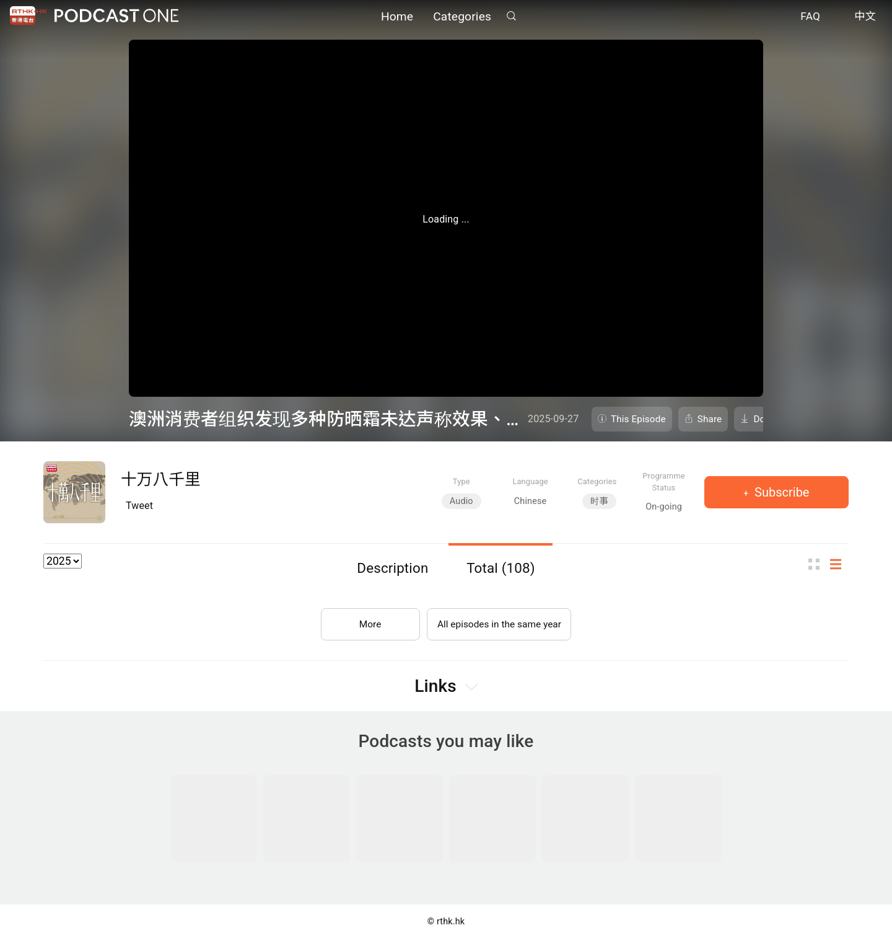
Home (397, 17)
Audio (461, 501)
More (367, 621)
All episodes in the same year (499, 621)
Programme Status (663, 481)
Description (392, 568)
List (839, 564)
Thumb (817, 564)
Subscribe (780, 492)
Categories (462, 17)
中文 (865, 17)
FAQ (810, 17)
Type (461, 481)
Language (530, 481)
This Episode (638, 419)
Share (709, 419)
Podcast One (116, 16)
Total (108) (500, 568)
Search (511, 16)
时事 (599, 501)
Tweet (139, 505)
